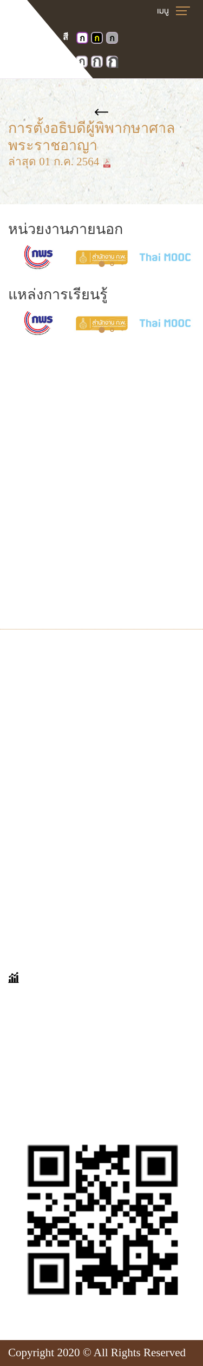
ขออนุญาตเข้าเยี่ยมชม (63, 873)
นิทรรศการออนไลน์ (56, 685)
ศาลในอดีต (36, 703)
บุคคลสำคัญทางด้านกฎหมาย (80, 759)
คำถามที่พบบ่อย (47, 836)
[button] (101, 264)
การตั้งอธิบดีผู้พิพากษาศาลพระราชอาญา (101, 128)
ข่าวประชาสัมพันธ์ (53, 777)
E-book (25, 740)
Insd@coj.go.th (58, 590)
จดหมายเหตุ (38, 721)
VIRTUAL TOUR (49, 666)
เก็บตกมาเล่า (40, 854)
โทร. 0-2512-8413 (65, 553)
